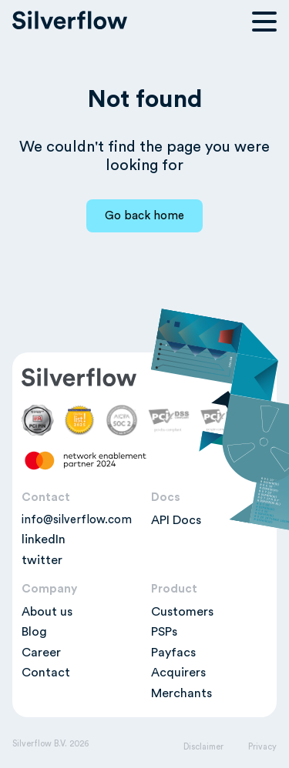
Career (41, 652)
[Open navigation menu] (264, 21)
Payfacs (173, 652)
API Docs (176, 520)
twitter (42, 560)
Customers (182, 612)
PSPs (164, 632)
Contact (46, 672)
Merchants (181, 693)
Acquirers (178, 672)
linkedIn (44, 539)
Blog (34, 632)
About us (47, 612)
